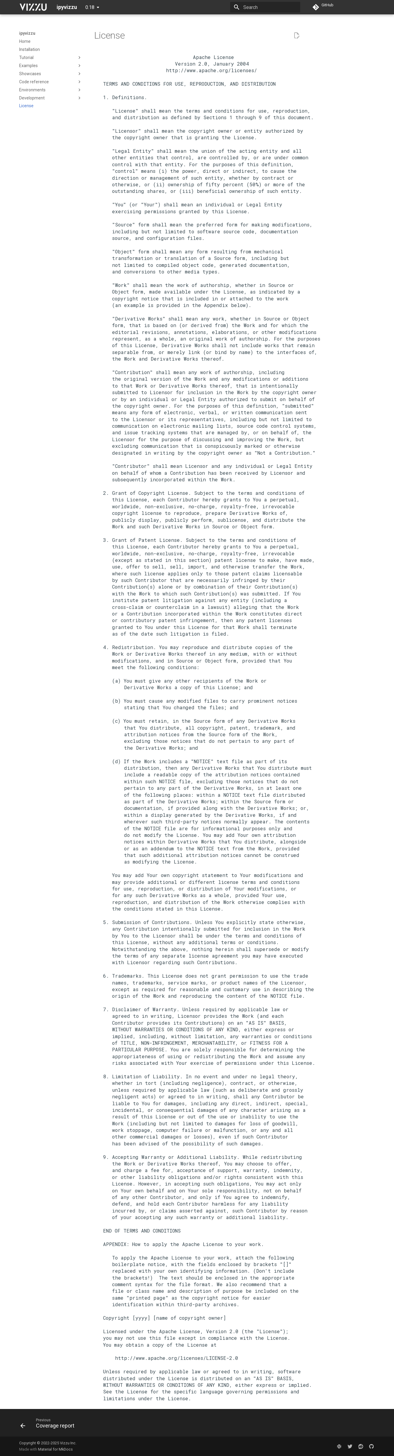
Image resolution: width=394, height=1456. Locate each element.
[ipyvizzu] (33, 7)
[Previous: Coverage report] (49, 1424)
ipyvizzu (27, 33)
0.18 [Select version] (89, 7)
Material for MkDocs (55, 1449)
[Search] (265, 7)
